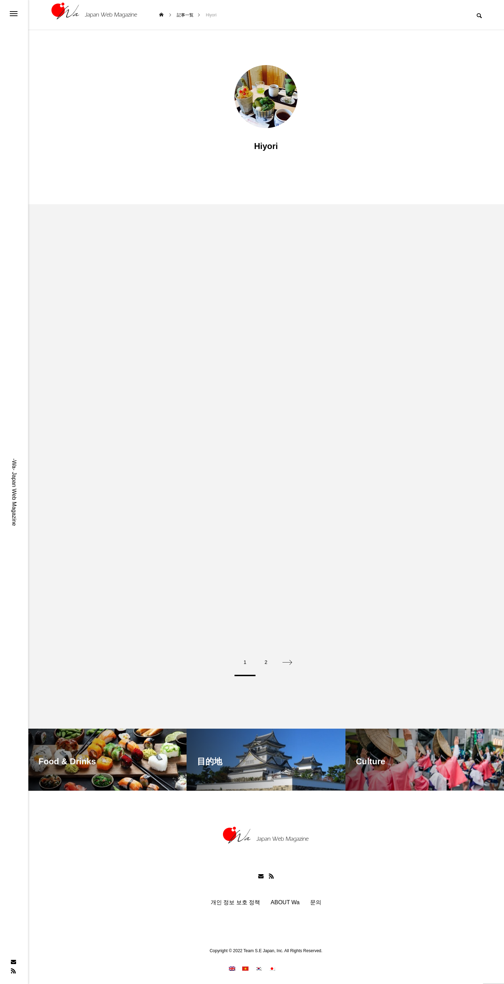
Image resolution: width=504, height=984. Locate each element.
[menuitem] (232, 966)
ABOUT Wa (285, 899)
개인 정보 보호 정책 (235, 899)
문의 (315, 899)
